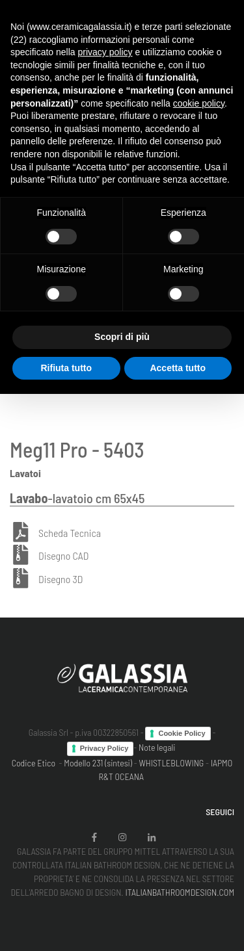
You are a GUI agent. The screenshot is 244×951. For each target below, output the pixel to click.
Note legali (157, 747)
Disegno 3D (60, 579)
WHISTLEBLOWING (171, 762)
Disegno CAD (63, 556)
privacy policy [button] (105, 52)
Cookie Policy (181, 733)
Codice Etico (33, 762)
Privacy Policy (104, 748)
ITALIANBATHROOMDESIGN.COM (179, 892)
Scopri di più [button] (122, 337)
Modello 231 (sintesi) (98, 762)
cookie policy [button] (198, 103)
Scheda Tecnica (69, 533)
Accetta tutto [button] (178, 368)
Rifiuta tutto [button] (66, 368)
